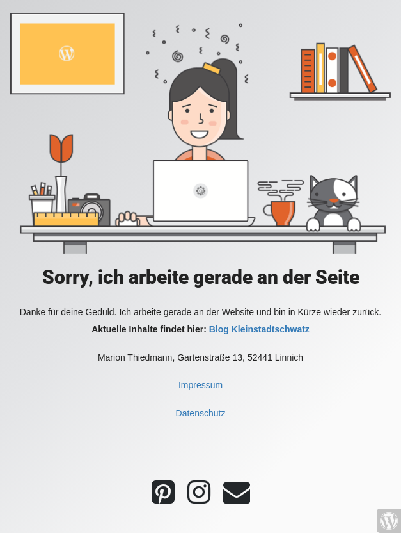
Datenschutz (201, 413)
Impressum (200, 385)
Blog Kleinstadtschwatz (259, 329)
